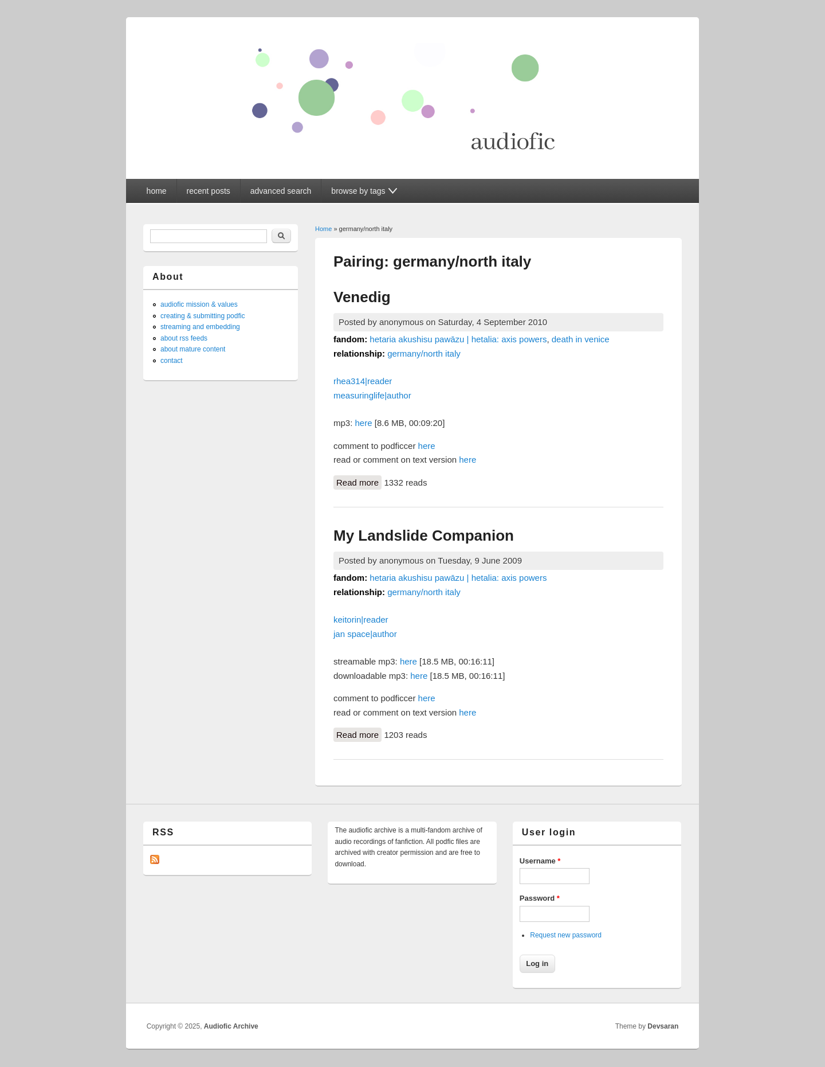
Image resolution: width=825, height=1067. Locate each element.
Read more (359, 481)
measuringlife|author (372, 395)
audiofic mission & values (199, 304)
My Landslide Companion (423, 535)
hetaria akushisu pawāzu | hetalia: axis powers (458, 339)
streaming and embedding (200, 327)
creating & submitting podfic (202, 316)
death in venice (581, 339)
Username (540, 861)
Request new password (566, 935)
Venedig (362, 297)
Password (540, 898)
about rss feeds (183, 338)
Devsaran (662, 1026)
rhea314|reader (362, 381)
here (363, 423)
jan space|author (365, 634)
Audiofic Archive (231, 1026)
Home (323, 228)
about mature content (192, 349)
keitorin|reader (360, 619)
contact (171, 361)
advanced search (281, 191)
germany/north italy (424, 353)
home (157, 191)
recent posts (208, 191)
